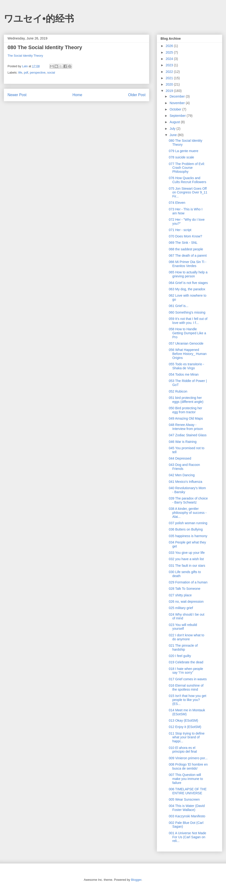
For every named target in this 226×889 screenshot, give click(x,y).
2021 (170, 78)
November (178, 103)
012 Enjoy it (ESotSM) (185, 727)
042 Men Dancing (182, 475)
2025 (170, 52)
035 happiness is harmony (188, 536)
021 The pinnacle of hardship (183, 647)
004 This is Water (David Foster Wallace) (187, 808)
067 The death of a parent (188, 255)
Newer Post (17, 95)
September (178, 116)
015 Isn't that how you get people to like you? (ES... (187, 700)
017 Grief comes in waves (188, 679)
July (173, 128)
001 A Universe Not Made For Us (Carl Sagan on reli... (187, 837)
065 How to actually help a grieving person (188, 274)
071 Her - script (180, 230)
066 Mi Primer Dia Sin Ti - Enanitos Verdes (187, 264)
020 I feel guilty (180, 656)
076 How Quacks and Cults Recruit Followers (187, 180)
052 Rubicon (178, 391)
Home (77, 95)
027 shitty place (180, 595)
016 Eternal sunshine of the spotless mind (186, 687)
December (178, 96)
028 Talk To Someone (184, 588)
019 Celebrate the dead (186, 662)
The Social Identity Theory (25, 55)
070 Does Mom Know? (185, 236)
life (20, 72)
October (176, 109)
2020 (170, 84)
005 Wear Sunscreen (184, 799)
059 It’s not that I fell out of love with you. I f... (188, 321)
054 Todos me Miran (184, 374)
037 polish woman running (188, 523)
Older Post (136, 95)
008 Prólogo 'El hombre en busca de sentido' (188, 766)
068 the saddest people (186, 249)
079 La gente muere (183, 151)
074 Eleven (177, 203)
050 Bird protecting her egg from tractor (185, 410)
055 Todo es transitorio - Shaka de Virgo (186, 366)
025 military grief (181, 608)
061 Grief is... (178, 306)
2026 (170, 46)
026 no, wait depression (186, 601)
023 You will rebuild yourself (183, 627)
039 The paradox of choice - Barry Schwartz (188, 500)
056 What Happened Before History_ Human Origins (188, 354)
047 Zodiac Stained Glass (187, 435)
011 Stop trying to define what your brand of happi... (187, 737)
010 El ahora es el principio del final (183, 750)
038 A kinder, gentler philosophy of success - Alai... (188, 513)
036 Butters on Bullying (186, 529)
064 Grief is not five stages (188, 283)
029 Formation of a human (188, 582)
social (51, 72)
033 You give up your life (187, 553)
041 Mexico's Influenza (185, 482)
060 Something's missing (187, 312)
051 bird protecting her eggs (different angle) (186, 400)
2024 (170, 59)
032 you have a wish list (186, 559)
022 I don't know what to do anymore (186, 637)
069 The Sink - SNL (183, 242)
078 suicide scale (181, 157)
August (175, 122)
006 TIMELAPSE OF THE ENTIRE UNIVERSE (188, 791)
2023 (170, 65)
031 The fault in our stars (187, 565)
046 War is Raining (183, 442)
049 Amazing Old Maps (186, 418)
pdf (26, 72)
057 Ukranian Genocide (186, 343)
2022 (170, 72)
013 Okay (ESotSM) (183, 720)
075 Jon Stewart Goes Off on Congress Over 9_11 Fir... (188, 192)
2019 (170, 91)
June (174, 135)
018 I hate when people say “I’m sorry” (186, 671)
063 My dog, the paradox (187, 289)
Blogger (136, 879)
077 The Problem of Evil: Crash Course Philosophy (187, 168)
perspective (37, 72)
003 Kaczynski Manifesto (187, 816)
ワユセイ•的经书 (39, 18)
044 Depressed (180, 458)
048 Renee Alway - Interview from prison (186, 427)
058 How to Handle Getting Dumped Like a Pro (187, 333)
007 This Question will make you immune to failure (186, 779)
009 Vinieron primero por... (188, 758)
